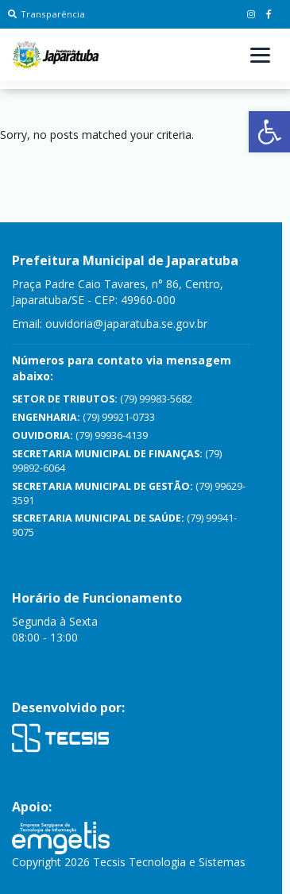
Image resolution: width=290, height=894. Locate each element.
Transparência (46, 14)
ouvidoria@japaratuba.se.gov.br (126, 323)
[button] (269, 131)
